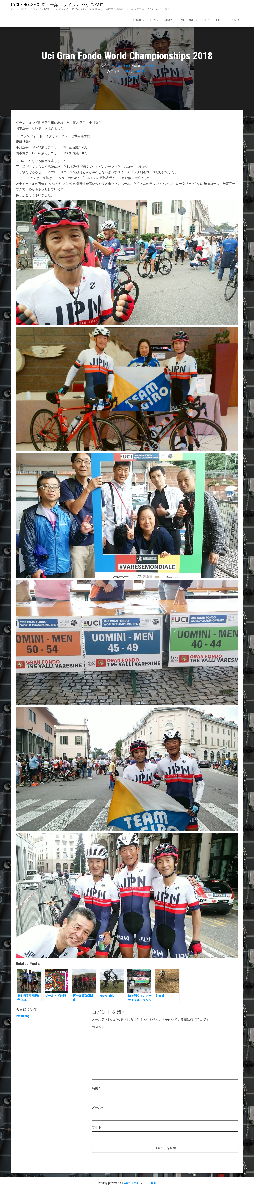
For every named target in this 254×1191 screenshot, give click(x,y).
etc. (220, 20)
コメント (98, 1027)
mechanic (189, 20)
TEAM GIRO (140, 71)
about (138, 20)
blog (206, 20)
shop (169, 20)
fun (154, 20)
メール (98, 1107)
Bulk (153, 1183)
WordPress (131, 1183)
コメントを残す (127, 77)
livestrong (148, 66)
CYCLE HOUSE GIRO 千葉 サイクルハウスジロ (59, 4)
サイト (96, 1127)
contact (237, 20)
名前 (96, 1088)
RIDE (128, 71)
